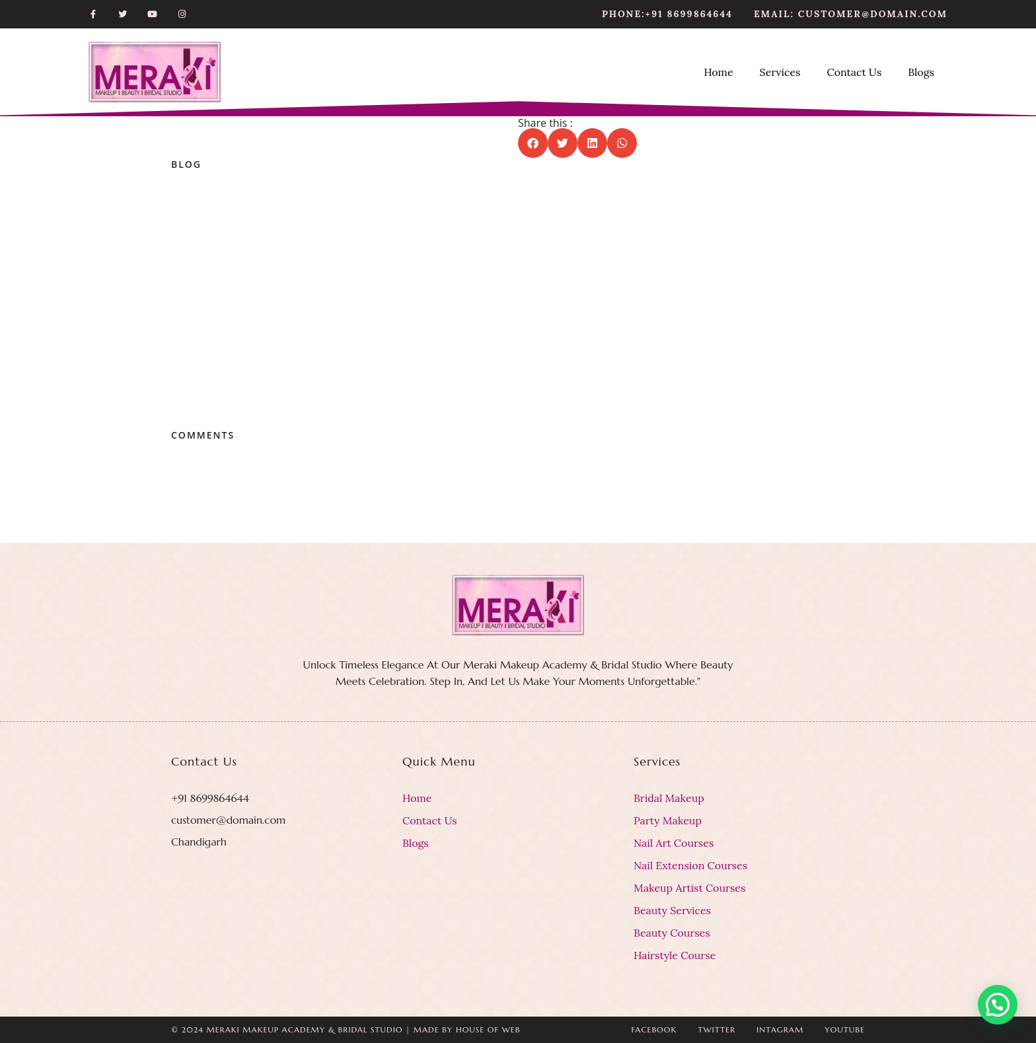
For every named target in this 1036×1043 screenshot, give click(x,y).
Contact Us (854, 72)
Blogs (921, 72)
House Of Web (488, 1029)
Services (780, 72)
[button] (533, 143)
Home (718, 72)
